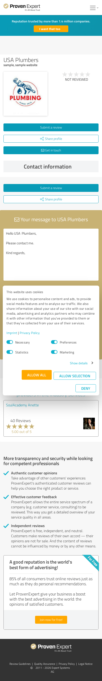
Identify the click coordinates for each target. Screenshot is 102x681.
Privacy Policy (30, 332)
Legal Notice (85, 664)
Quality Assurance (44, 664)
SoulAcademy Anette (22, 405)
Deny (85, 388)
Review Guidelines (20, 664)
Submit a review (51, 127)
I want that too (49, 28)
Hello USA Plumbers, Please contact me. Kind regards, (51, 255)
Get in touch (51, 150)
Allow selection (74, 375)
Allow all (36, 374)
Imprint (11, 332)
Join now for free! (51, 619)
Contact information (60, 166)
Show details (79, 363)
